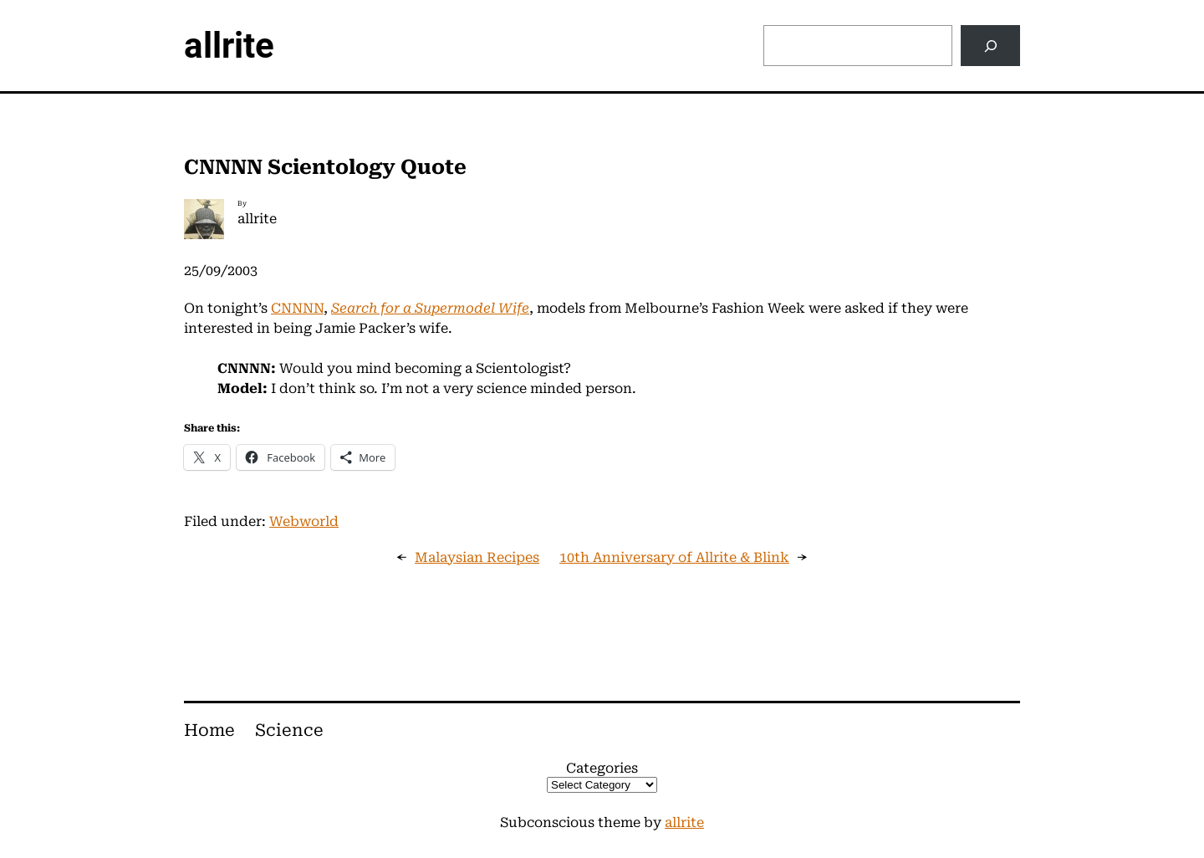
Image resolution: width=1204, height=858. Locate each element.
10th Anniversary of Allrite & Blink (674, 557)
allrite (229, 45)
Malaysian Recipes (477, 557)
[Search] (990, 45)
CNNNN (297, 308)
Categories (602, 768)
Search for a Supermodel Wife (430, 308)
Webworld (304, 521)
